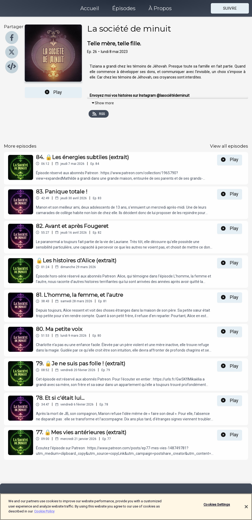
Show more (102, 103)
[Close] (246, 510)
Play (53, 92)
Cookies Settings (217, 508)
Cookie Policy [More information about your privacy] (44, 515)
